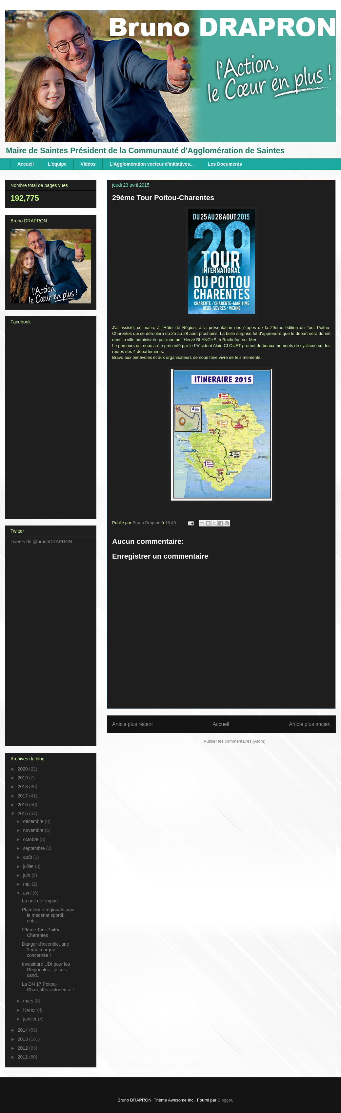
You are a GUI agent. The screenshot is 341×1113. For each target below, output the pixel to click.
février (30, 1010)
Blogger (225, 1100)
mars (28, 1000)
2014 (23, 1030)
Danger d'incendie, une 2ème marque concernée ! (45, 949)
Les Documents (225, 164)
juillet (29, 866)
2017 (23, 795)
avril (28, 893)
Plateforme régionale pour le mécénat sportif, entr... (48, 915)
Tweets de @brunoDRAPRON (41, 541)
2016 (23, 804)
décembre (34, 821)
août (28, 857)
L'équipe (57, 164)
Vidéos (88, 164)
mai (27, 884)
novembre (34, 830)
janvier (30, 1018)
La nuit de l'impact (40, 900)
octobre (31, 839)
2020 (23, 769)
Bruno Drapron (147, 522)
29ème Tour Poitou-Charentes (42, 932)
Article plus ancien (310, 724)
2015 (23, 813)
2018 (23, 786)
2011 (23, 1057)
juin (27, 875)
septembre (34, 848)
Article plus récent (132, 724)
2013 (23, 1039)
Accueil (25, 164)
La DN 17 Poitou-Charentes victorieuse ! (48, 986)
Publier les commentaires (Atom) (235, 741)
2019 (23, 777)
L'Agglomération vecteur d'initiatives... (151, 164)
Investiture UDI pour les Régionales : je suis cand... (46, 969)
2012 (23, 1048)
